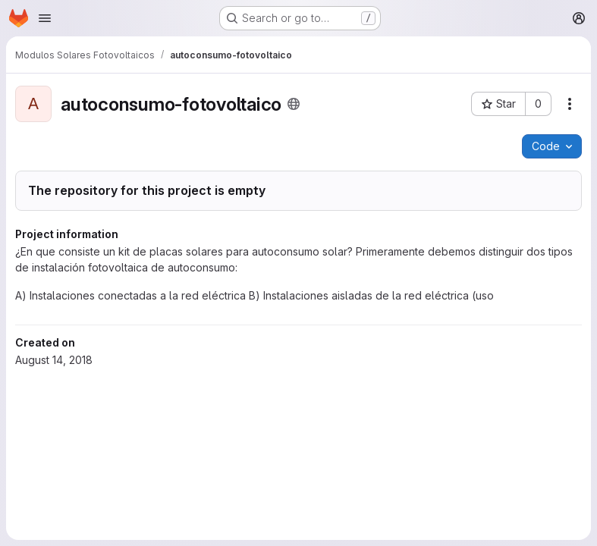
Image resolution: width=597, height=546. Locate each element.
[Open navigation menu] (45, 18)
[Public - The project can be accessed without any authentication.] (294, 104)
